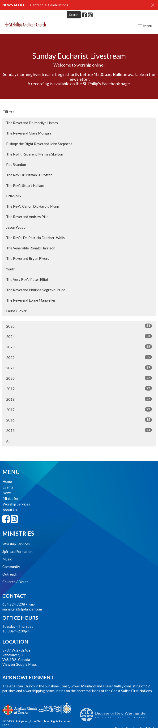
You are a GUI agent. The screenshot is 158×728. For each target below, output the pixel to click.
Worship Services (16, 504)
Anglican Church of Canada (20, 709)
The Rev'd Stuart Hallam (25, 185)
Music (7, 559)
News (7, 493)
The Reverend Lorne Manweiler (31, 300)
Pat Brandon (16, 164)
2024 (79, 336)
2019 (79, 388)
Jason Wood (16, 227)
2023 (79, 346)
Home (7, 481)
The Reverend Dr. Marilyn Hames (32, 123)
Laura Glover (16, 311)
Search (73, 15)
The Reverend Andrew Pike (27, 217)
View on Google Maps (19, 664)
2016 (79, 419)
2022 (79, 357)
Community (11, 566)
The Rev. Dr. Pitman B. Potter (29, 175)
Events (8, 487)
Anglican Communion (55, 708)
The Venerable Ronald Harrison (30, 248)
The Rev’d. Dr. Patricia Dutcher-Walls (35, 238)
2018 (79, 399)
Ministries (11, 498)
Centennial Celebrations (49, 5)
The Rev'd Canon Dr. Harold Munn (32, 206)
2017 (79, 409)
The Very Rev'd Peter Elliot (27, 279)
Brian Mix (13, 196)
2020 (79, 378)
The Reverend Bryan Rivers (27, 258)
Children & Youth (15, 582)
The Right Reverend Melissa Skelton (34, 154)
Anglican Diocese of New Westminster (115, 712)
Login (5, 725)
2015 (79, 430)
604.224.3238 (13, 604)
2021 (79, 367)
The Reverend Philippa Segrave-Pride (35, 290)
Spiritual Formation (17, 551)
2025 (79, 326)
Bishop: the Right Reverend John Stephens (39, 144)
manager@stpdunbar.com (22, 609)
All (8, 441)
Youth (10, 269)
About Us (10, 510)
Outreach (9, 574)
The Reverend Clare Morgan (28, 133)
